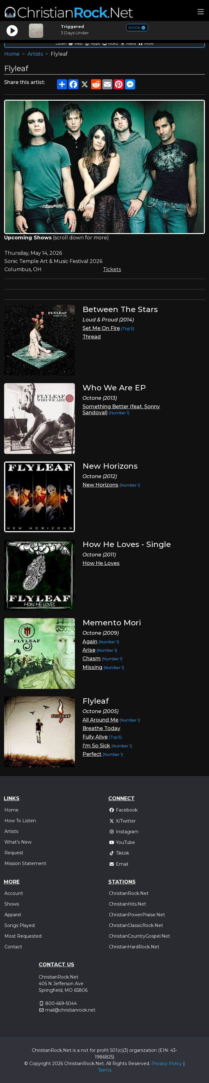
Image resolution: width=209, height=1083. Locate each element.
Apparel (12, 915)
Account (13, 893)
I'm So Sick (96, 746)
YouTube (122, 842)
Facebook (123, 810)
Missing (92, 667)
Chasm (91, 659)
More (145, 43)
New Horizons (100, 485)
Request (13, 853)
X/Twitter (122, 821)
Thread (91, 337)
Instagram (123, 831)
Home (12, 54)
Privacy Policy (166, 1063)
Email (118, 864)
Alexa (128, 43)
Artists (35, 54)
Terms (104, 1070)
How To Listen (20, 820)
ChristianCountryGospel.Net (139, 936)
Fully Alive (95, 737)
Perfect (91, 754)
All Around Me (100, 720)
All (108, 1063)
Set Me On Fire (101, 328)
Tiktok (119, 853)
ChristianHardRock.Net (134, 947)
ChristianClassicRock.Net (136, 925)
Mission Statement (25, 863)
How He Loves (101, 563)
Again (89, 642)
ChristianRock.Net (129, 893)
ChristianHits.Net (127, 904)
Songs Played (19, 925)
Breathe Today (101, 728)
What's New (17, 842)
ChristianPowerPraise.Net (137, 915)
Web (75, 43)
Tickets (112, 269)
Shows (11, 904)
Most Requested (23, 936)
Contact (13, 947)
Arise (88, 650)
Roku (110, 43)
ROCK (137, 27)
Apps (92, 43)
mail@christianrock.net (70, 1010)
